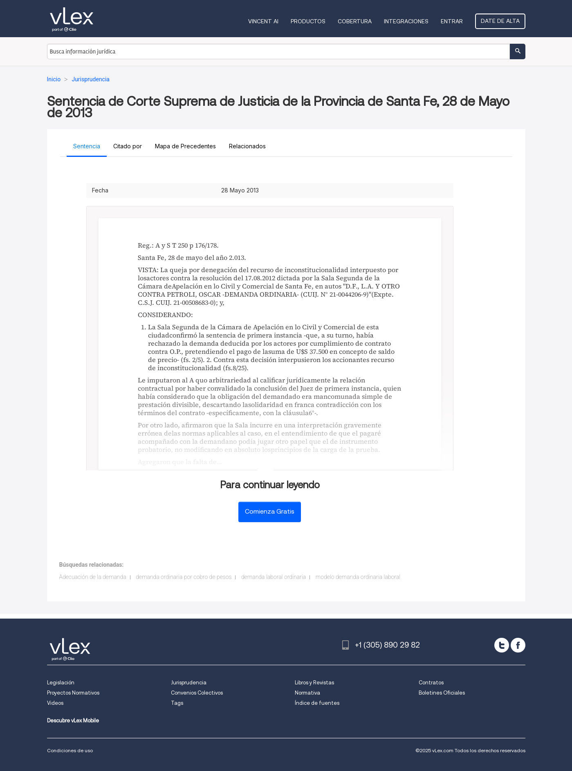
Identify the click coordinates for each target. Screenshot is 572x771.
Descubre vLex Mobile (73, 720)
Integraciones (406, 21)
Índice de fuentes (317, 703)
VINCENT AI (263, 21)
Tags (177, 703)
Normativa (307, 693)
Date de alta (500, 21)
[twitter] (501, 645)
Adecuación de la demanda (92, 577)
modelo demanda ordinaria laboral (358, 577)
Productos (308, 21)
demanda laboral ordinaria (273, 577)
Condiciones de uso (70, 750)
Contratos (431, 682)
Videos (55, 703)
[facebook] (518, 645)
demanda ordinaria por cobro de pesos (183, 577)
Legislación (60, 682)
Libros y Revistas (314, 682)
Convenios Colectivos (197, 693)
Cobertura (355, 21)
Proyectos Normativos (73, 693)
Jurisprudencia (188, 682)
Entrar (452, 21)
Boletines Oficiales (442, 693)
